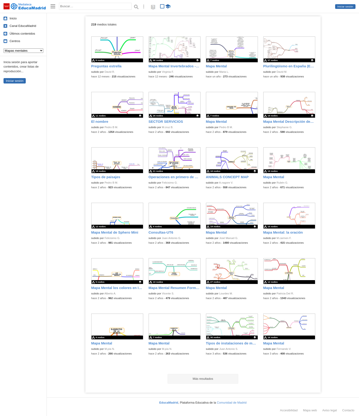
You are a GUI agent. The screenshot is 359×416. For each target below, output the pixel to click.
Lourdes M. (226, 293)
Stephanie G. (284, 127)
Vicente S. (168, 293)
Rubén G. (282, 182)
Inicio (13, 18)
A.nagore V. (226, 182)
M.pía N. (110, 348)
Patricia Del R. (285, 293)
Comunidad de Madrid (232, 402)
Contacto (348, 410)
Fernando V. (284, 348)
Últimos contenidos (22, 33)
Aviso (329, 410)
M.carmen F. (284, 238)
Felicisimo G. (170, 182)
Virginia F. (168, 71)
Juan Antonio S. (228, 348)
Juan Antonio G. (171, 238)
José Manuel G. (228, 238)
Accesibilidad (288, 410)
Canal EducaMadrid (23, 26)
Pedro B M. (111, 127)
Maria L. (224, 71)
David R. (110, 71)
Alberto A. (110, 293)
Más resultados (203, 378)
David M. (282, 71)
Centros (15, 41)
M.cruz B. (167, 127)
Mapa (310, 410)
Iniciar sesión (345, 6)
